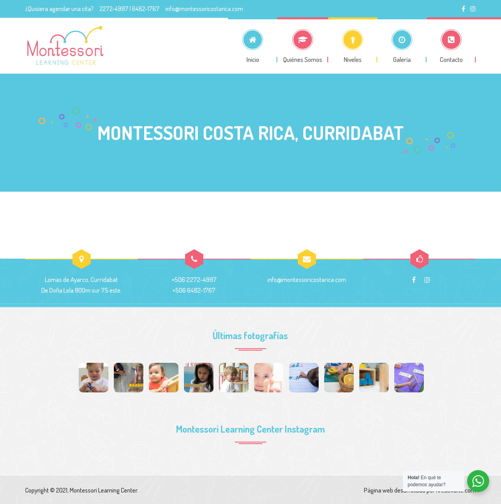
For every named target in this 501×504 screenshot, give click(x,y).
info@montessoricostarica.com (204, 9)
